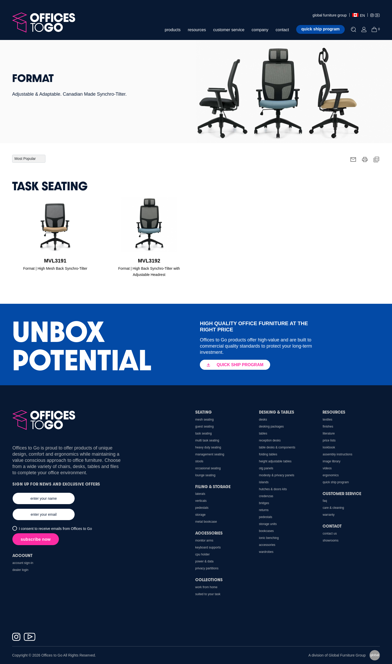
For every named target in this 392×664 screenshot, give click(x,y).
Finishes (328, 426)
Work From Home (206, 587)
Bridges (264, 503)
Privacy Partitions (206, 568)
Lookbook (329, 447)
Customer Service (342, 493)
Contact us (330, 533)
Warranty (328, 515)
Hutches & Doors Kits (273, 489)
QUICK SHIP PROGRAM (235, 365)
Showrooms (330, 540)
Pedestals (265, 517)
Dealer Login (20, 570)
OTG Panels (266, 468)
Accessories (267, 545)
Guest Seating (204, 426)
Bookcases (266, 531)
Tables (263, 433)
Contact (332, 526)
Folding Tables (268, 454)
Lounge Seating (205, 475)
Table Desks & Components (277, 447)
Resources (334, 412)
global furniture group (329, 15)
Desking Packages (271, 426)
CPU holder (202, 554)
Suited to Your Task (207, 594)
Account (22, 555)
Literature (329, 433)
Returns (264, 510)
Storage (200, 515)
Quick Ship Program (336, 482)
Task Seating (203, 433)
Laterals (200, 494)
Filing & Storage (213, 486)
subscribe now (36, 539)
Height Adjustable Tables (275, 461)
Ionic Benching (269, 538)
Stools (199, 461)
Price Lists (329, 440)
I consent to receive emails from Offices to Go (55, 529)
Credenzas (266, 496)
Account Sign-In (22, 563)
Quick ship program (320, 29)
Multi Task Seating (207, 440)
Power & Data (204, 561)
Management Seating (209, 454)
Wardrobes (266, 552)
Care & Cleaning (333, 508)
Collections (209, 579)
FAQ (325, 501)
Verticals (201, 501)
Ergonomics (331, 475)
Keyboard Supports (208, 547)
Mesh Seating (204, 419)
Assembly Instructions (337, 454)
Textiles (327, 419)
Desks (263, 419)
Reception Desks (270, 440)
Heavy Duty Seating (208, 447)
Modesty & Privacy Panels (276, 475)
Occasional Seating (208, 468)
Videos (327, 468)
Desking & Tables (276, 412)
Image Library (331, 461)
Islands (264, 482)
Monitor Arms (204, 540)
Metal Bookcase (206, 521)
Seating (203, 412)
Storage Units (268, 524)
